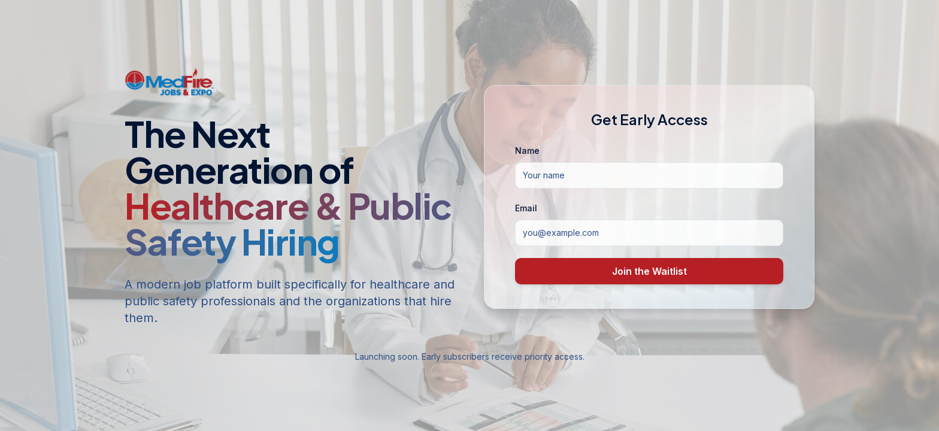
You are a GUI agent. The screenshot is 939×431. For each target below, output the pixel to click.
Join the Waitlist (649, 271)
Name (527, 150)
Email (526, 208)
